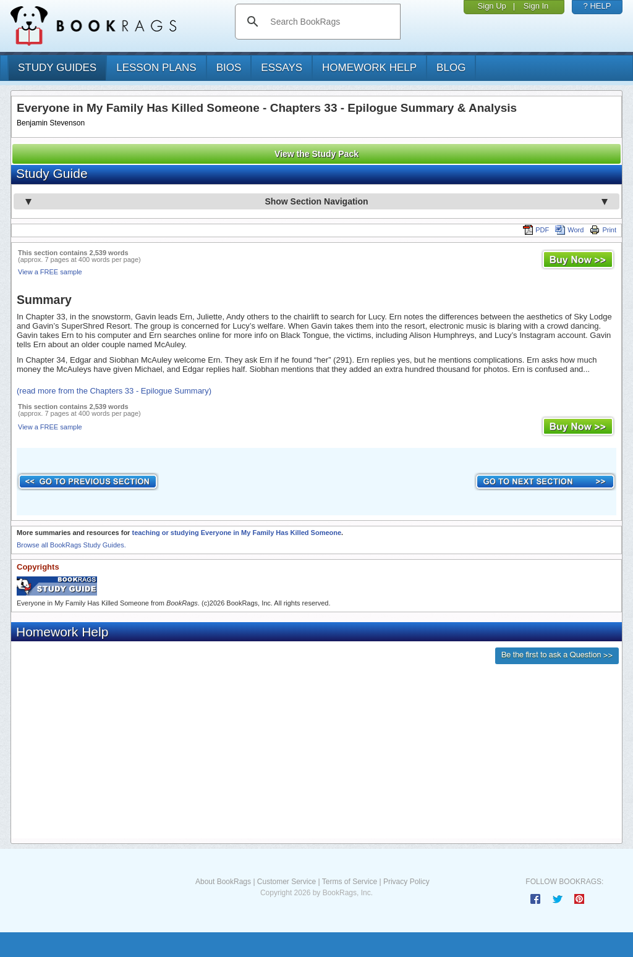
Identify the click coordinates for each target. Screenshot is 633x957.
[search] (330, 21)
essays (281, 68)
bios (229, 68)
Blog (450, 68)
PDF (536, 230)
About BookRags (223, 881)
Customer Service (286, 881)
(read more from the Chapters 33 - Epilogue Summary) (114, 390)
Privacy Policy (406, 881)
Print (603, 230)
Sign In (536, 6)
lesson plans (156, 68)
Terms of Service (349, 881)
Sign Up (492, 6)
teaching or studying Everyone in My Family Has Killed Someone (236, 532)
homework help (369, 68)
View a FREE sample (50, 272)
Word (569, 230)
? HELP (597, 6)
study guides (57, 68)
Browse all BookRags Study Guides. (71, 545)
